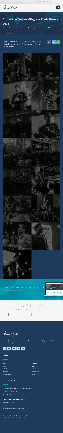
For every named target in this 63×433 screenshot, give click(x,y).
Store (33, 366)
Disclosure (34, 363)
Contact (34, 374)
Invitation (5, 369)
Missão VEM (35, 371)
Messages (5, 371)
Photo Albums (13, 28)
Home (4, 28)
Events (4, 366)
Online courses (36, 369)
